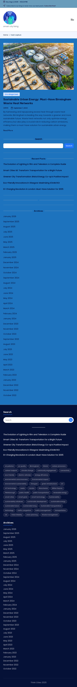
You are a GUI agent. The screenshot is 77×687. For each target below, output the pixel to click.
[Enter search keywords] (38, 420)
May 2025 (7, 242)
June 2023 (8, 354)
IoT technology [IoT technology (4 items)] (10, 488)
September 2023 (11, 339)
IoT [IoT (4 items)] (62, 484)
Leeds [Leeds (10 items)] (22, 488)
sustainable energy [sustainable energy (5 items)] (58, 501)
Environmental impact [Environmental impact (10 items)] (40, 479)
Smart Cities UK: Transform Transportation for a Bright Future (32, 170)
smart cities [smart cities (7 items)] (9, 497)
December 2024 (11, 262)
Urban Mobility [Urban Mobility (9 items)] (16, 515)
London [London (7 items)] (31, 488)
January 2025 (9, 257)
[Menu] (72, 19)
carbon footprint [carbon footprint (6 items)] (11, 470)
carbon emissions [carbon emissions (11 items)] (59, 466)
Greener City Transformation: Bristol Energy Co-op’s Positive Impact (36, 176)
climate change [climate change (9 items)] (27, 470)
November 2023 (10, 329)
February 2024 (10, 313)
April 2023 (7, 364)
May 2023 (7, 359)
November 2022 (10, 390)
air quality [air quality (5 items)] (22, 466)
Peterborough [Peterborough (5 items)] (10, 493)
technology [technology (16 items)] (9, 510)
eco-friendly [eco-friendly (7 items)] (9, 475)
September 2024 (11, 277)
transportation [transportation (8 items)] (60, 510)
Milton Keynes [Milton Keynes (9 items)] (57, 488)
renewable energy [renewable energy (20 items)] (60, 493)
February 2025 (10, 252)
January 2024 (9, 318)
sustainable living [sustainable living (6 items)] (30, 506)
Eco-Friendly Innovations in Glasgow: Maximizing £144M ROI (31, 183)
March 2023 (8, 369)
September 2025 (11, 221)
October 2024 (10, 272)
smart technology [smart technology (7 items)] (38, 497)
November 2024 (11, 267)
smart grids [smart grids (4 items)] (22, 497)
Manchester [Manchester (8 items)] (43, 488)
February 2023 (10, 375)
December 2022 (10, 385)
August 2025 (9, 226)
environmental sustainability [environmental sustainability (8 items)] (15, 484)
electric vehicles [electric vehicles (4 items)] (25, 475)
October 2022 (9, 395)
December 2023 (10, 323)
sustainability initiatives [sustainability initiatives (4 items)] (14, 501)
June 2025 (8, 236)
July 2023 (7, 349)
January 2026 (9, 216)
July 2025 (7, 231)
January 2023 (9, 380)
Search (38, 139)
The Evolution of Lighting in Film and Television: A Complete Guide (34, 164)
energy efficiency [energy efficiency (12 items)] (41, 475)
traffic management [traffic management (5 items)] (43, 510)
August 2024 (9, 283)
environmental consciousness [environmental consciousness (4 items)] (16, 479)
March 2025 (8, 247)
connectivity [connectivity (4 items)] (64, 470)
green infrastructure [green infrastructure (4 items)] (49, 484)
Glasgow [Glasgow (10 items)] (34, 484)
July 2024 (7, 288)
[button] (71, 420)
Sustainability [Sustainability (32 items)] (54, 497)
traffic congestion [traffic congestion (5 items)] (24, 510)
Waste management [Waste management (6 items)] (50, 515)
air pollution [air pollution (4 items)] (9, 466)
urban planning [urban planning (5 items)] (32, 515)
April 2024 (8, 303)
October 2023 (9, 334)
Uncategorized (11, 94)
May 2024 (7, 298)
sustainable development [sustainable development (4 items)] (37, 501)
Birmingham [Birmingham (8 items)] (34, 466)
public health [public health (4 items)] (24, 493)
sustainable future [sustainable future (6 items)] (12, 506)
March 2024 (8, 308)
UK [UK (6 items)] (6, 515)
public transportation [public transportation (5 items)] (41, 493)
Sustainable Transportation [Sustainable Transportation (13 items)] (51, 506)
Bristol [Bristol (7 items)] (45, 466)
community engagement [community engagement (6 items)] (47, 470)
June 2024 (8, 293)
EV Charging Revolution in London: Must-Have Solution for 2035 (33, 189)
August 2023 (9, 344)
